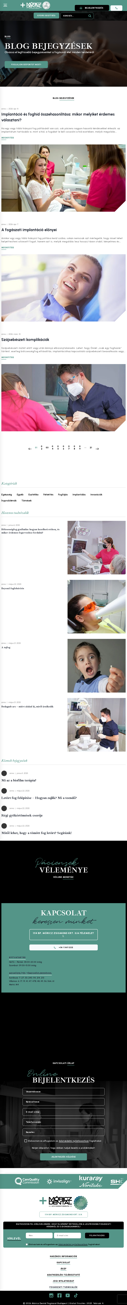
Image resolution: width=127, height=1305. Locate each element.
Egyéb (20, 494)
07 (69, 447)
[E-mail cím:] (67, 1235)
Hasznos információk (63, 1256)
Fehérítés (48, 494)
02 (41, 447)
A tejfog (5, 647)
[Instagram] (51, 1295)
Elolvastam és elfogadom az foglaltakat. (64, 1244)
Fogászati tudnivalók (63, 1287)
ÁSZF (63, 1268)
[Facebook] (59, 1295)
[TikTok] (76, 1295)
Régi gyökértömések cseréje (22, 815)
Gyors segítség (46, 15)
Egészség (6, 494)
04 (52, 447)
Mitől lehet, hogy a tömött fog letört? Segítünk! (36, 833)
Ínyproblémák (9, 500)
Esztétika (33, 494)
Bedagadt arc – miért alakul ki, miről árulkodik (27, 706)
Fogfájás (63, 494)
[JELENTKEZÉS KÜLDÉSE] (63, 1158)
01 (36, 447)
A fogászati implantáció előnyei (29, 229)
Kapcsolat (63, 1262)
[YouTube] (68, 1295)
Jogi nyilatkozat (63, 1281)
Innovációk (96, 494)
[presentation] (97, 547)
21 (91, 447)
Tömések (26, 500)
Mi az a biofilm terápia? (18, 780)
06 (63, 447)
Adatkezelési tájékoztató (63, 1275)
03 (47, 447)
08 (74, 447)
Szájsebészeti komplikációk (25, 339)
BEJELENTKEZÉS (92, 8)
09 (80, 447)
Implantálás (79, 494)
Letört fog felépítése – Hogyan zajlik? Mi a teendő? (39, 798)
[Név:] (39, 1235)
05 (58, 447)
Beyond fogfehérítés (12, 588)
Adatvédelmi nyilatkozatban (74, 1142)
